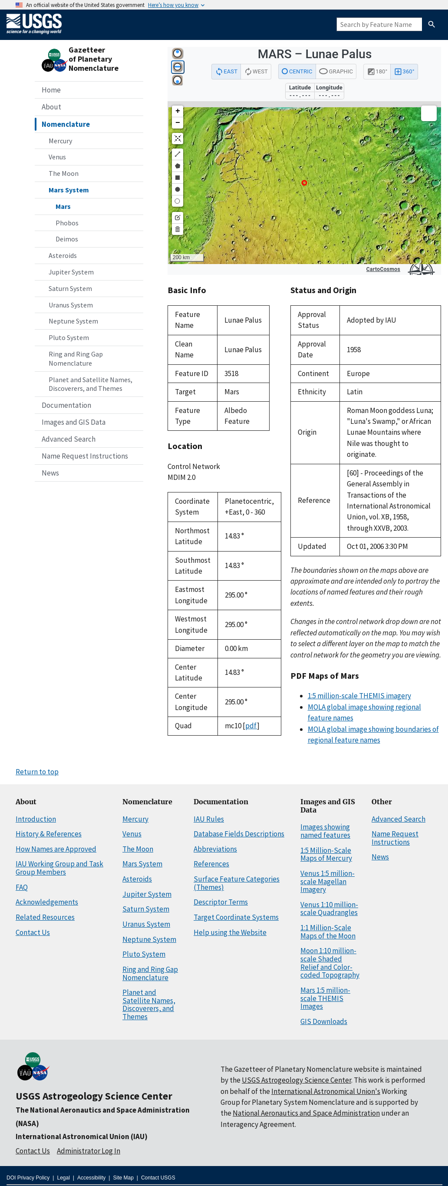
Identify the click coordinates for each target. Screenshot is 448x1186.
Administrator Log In (88, 1151)
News (50, 473)
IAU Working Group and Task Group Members (59, 868)
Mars (63, 206)
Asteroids (63, 255)
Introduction (36, 819)
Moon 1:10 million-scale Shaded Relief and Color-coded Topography (329, 963)
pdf (251, 725)
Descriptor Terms (221, 902)
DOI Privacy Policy (28, 1178)
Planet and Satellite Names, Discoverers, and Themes (90, 384)
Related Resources (45, 917)
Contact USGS (158, 1178)
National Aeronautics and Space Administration (306, 1113)
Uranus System (71, 305)
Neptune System (73, 321)
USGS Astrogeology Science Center (94, 1096)
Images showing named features (325, 831)
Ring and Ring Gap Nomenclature (76, 358)
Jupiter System (71, 272)
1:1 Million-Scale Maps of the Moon (328, 932)
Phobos (67, 222)
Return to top (37, 771)
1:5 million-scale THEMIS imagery (359, 695)
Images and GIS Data (73, 422)
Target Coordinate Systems (236, 917)
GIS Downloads (323, 1021)
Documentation (66, 405)
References (211, 864)
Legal (63, 1178)
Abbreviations (215, 849)
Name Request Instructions (85, 456)
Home (51, 90)
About (51, 107)
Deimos (67, 239)
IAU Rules (209, 819)
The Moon (64, 173)
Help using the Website (230, 932)
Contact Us (33, 932)
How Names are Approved (56, 849)
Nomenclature (66, 124)
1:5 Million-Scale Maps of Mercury (326, 854)
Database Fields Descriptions (239, 834)
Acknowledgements (47, 902)
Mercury (60, 140)
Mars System (69, 189)
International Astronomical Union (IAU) (82, 1136)
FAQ (22, 887)
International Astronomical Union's (325, 1091)
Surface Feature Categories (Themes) (237, 883)
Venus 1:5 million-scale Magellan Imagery (327, 881)
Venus (57, 156)
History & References (49, 834)
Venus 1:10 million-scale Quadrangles (329, 909)
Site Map (123, 1178)
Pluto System (69, 337)
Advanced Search (69, 439)
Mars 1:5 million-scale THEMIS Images (325, 998)
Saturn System (70, 288)
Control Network (194, 466)
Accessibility (91, 1178)
